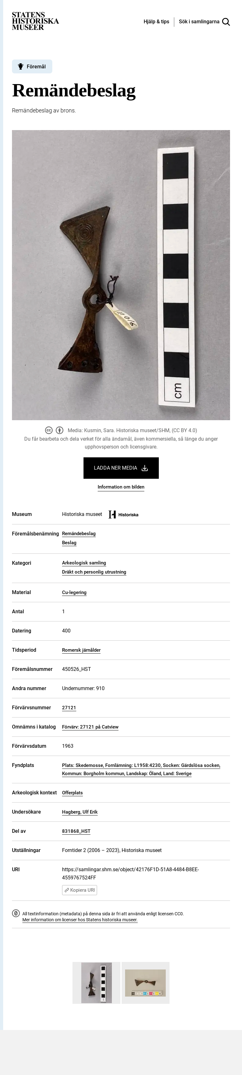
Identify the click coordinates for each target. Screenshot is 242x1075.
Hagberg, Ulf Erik (80, 812)
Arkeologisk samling (84, 563)
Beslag (69, 543)
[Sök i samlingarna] (204, 22)
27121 (69, 708)
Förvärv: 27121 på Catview (90, 727)
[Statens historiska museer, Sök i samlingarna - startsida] (35, 20)
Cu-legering (74, 592)
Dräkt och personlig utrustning (94, 572)
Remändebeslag (79, 533)
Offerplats (72, 793)
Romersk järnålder (81, 650)
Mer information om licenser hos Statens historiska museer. (80, 919)
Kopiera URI (79, 890)
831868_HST (76, 831)
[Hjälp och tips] (156, 22)
